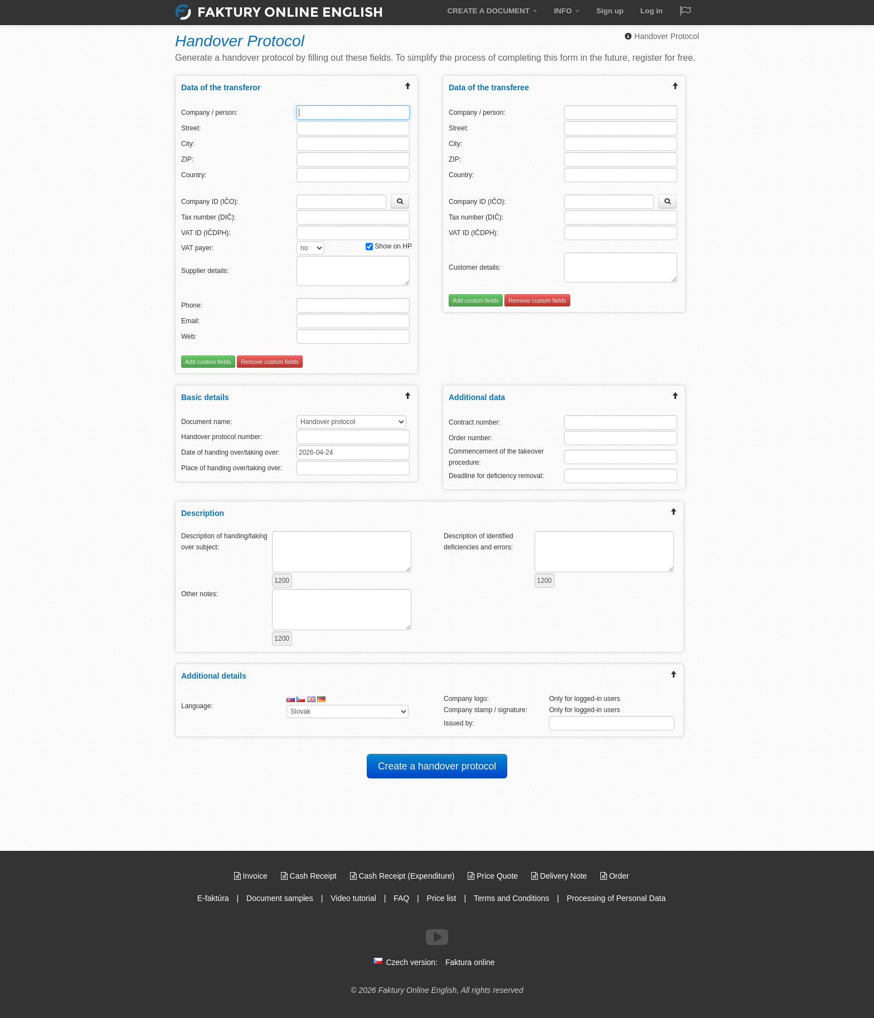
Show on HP (389, 246)
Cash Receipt (310, 875)
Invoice (252, 875)
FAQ (401, 898)
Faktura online (470, 962)
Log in (652, 11)
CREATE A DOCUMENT (496, 11)
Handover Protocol (661, 36)
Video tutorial (353, 898)
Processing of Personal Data (616, 898)
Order (614, 875)
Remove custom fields (269, 361)
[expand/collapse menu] (408, 87)
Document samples (279, 898)
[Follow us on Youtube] (437, 937)
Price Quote (494, 875)
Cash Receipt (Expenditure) (403, 875)
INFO (568, 11)
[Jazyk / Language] (685, 12)
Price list (442, 898)
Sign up (611, 11)
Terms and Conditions (511, 898)
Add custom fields (208, 361)
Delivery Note (560, 875)
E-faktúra (213, 898)
